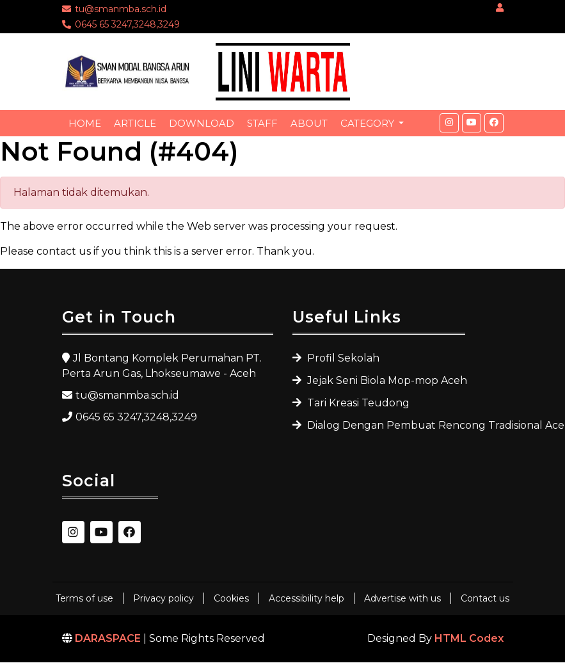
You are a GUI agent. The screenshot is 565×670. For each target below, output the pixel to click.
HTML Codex (469, 638)
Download (201, 123)
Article (135, 123)
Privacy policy (163, 598)
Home (84, 123)
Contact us (485, 598)
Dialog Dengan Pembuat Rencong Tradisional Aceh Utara (385, 425)
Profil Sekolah (342, 358)
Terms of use (84, 598)
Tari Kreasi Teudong (357, 403)
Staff (262, 123)
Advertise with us (402, 598)
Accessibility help (306, 598)
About (309, 123)
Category (368, 123)
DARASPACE (108, 638)
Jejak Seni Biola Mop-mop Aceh (385, 380)
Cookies (231, 598)
